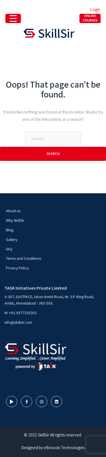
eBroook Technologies (64, 447)
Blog (9, 229)
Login (95, 9)
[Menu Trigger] (90, 18)
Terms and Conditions (23, 258)
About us (13, 210)
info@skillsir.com (18, 322)
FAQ (9, 249)
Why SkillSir (15, 220)
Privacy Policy (17, 267)
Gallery (11, 239)
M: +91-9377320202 (21, 312)
